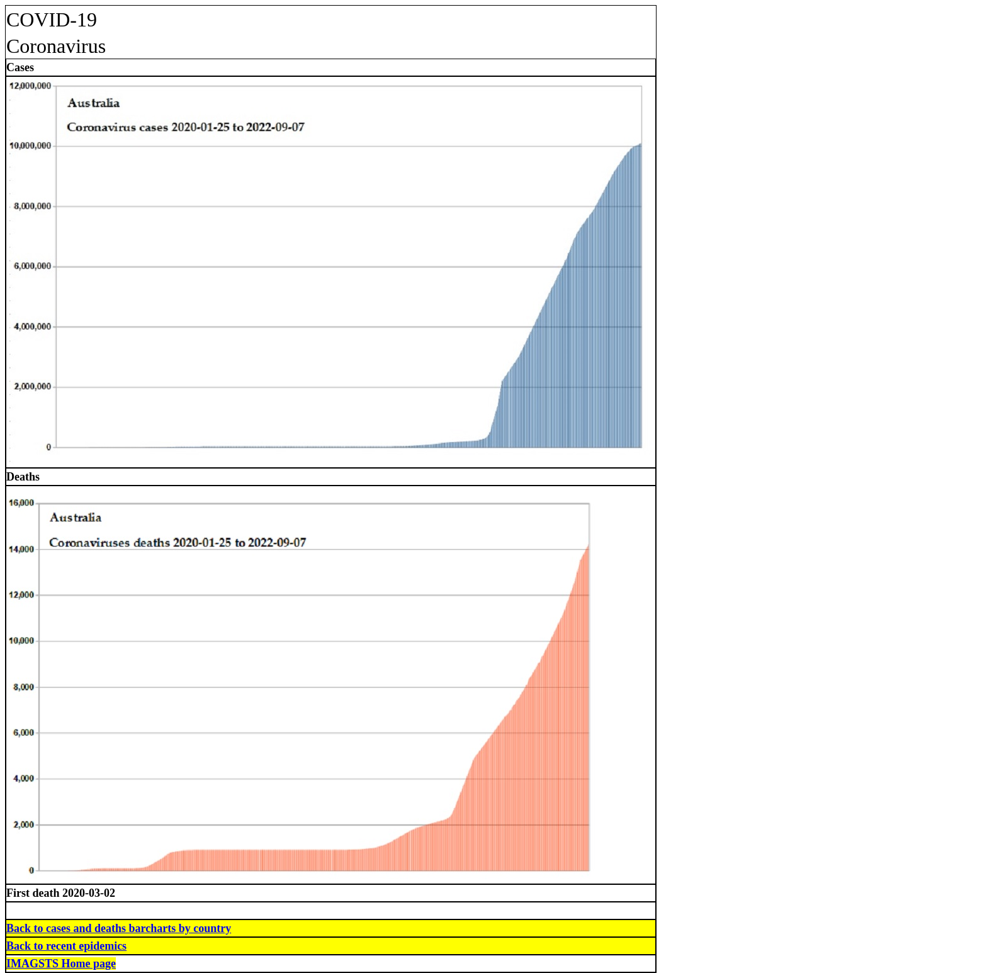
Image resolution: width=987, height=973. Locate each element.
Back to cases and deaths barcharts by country (118, 928)
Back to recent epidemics (66, 946)
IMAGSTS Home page (61, 963)
